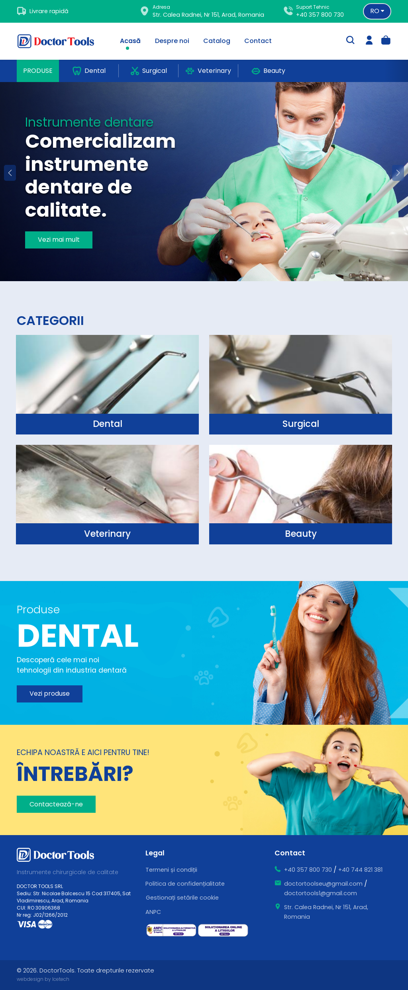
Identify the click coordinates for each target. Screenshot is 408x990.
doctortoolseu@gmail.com (323, 884)
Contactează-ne (56, 804)
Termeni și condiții (171, 870)
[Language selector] (377, 11)
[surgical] (107, 384)
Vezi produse (49, 693)
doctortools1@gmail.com (320, 893)
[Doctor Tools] (60, 41)
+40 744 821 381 (360, 870)
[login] (369, 41)
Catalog (216, 40)
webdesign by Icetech (43, 979)
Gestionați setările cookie (182, 898)
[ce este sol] (223, 930)
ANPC (153, 912)
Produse (38, 70)
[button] (398, 173)
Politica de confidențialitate (185, 884)
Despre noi (172, 40)
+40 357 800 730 (320, 15)
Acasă (130, 40)
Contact (258, 40)
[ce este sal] (171, 930)
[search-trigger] (350, 41)
